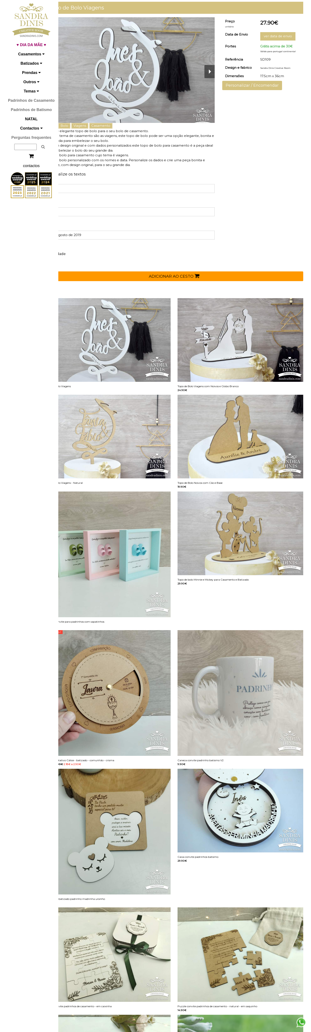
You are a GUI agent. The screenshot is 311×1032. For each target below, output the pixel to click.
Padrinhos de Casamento (31, 100)
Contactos (31, 128)
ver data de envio (281, 36)
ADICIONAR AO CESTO (182, 276)
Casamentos (31, 54)
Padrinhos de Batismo (31, 110)
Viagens (96, 126)
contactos (31, 166)
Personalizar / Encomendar (258, 85)
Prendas (31, 72)
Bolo (81, 126)
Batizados (31, 63)
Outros (31, 82)
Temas (31, 91)
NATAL (31, 119)
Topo (68, 126)
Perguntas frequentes (31, 137)
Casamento (117, 126)
